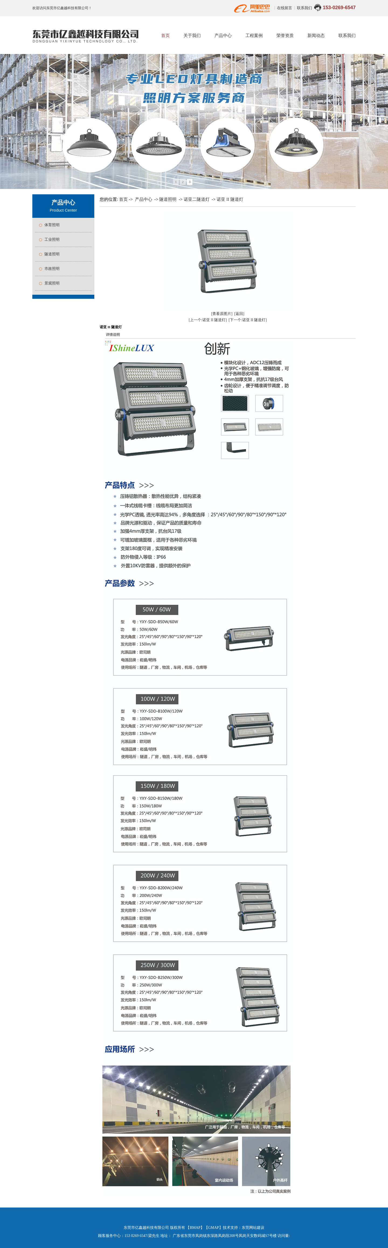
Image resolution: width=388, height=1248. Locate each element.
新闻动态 (316, 35)
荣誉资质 (285, 35)
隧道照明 (52, 254)
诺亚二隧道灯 (197, 199)
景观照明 (52, 283)
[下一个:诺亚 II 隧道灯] (247, 320)
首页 (165, 35)
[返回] (239, 314)
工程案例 (254, 35)
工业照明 (52, 240)
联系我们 (304, 8)
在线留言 (285, 8)
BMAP (195, 1228)
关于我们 (192, 35)
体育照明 (52, 225)
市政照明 (52, 269)
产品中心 (223, 35)
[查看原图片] (221, 314)
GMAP (213, 1228)
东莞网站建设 (253, 1228)
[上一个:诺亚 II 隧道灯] (208, 320)
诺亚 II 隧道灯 (230, 199)
